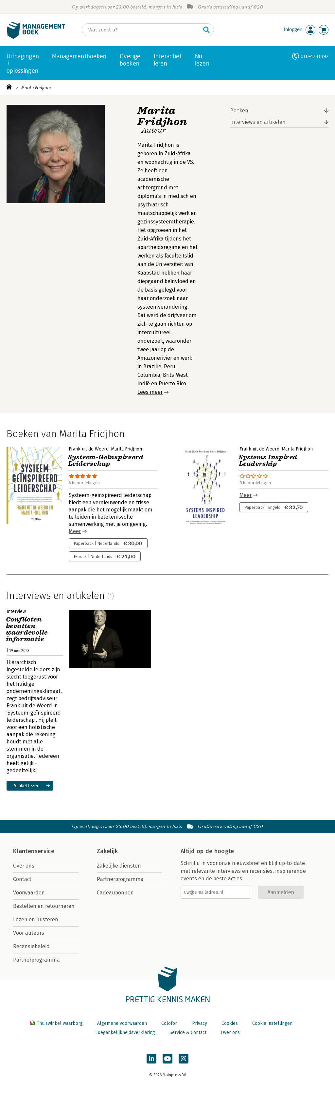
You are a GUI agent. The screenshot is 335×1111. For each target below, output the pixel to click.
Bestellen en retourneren (44, 906)
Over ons (23, 866)
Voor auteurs (28, 933)
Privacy (199, 1023)
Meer (75, 531)
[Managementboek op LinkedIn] (151, 1058)
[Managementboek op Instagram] (183, 1058)
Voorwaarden (29, 893)
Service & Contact (187, 1032)
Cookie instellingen (272, 1023)
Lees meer (150, 392)
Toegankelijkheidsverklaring (125, 1032)
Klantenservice (33, 851)
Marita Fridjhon (36, 87)
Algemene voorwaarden (122, 1023)
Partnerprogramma (36, 960)
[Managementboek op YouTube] (167, 1058)
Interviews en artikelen (258, 122)
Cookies (229, 1023)
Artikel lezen (26, 785)
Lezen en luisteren (35, 919)
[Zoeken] (141, 29)
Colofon (169, 1023)
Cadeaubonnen (115, 893)
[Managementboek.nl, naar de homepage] (36, 37)
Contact (22, 879)
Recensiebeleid (31, 946)
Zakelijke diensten (119, 866)
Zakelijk (107, 851)
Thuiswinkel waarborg (57, 1023)
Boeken (239, 110)
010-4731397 (314, 56)
